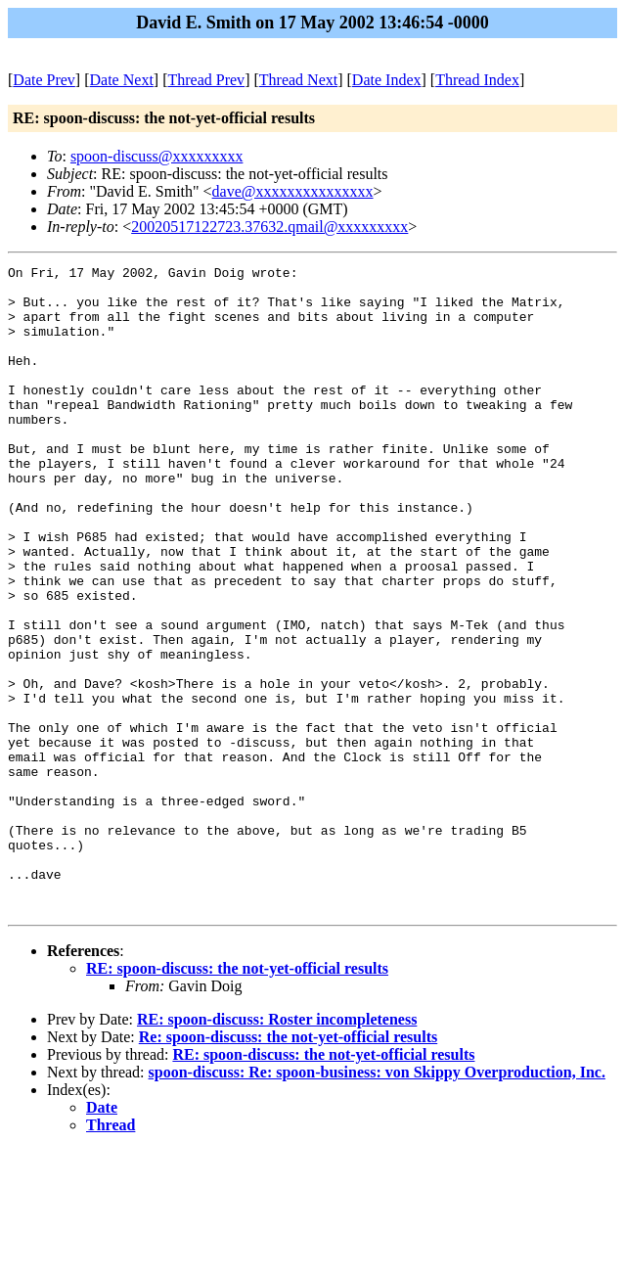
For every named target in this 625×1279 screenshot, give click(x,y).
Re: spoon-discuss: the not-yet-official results (288, 1166)
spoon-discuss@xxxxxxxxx (157, 156)
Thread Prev (206, 79)
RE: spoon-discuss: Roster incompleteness (277, 1148)
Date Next (122, 79)
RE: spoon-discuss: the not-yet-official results (237, 1097)
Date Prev (44, 79)
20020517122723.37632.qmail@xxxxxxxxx (269, 226)
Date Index (387, 79)
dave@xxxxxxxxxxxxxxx (293, 191)
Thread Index (477, 79)
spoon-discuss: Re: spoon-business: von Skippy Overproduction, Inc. (377, 1201)
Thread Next (298, 79)
